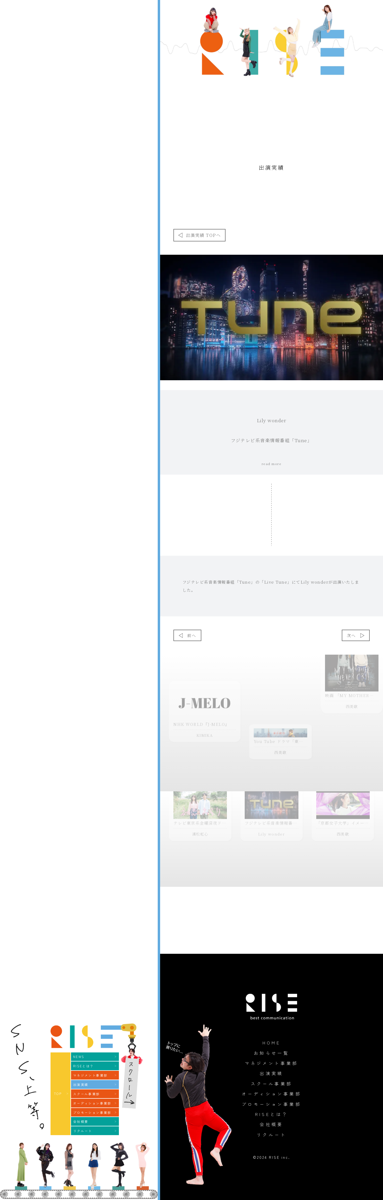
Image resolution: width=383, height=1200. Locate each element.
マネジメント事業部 (271, 1063)
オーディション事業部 (271, 1093)
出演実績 (272, 1073)
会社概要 (272, 1124)
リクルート (271, 1134)
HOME (272, 1042)
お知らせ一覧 (271, 1053)
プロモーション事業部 (271, 1104)
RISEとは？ (271, 1114)
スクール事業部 (272, 1083)
